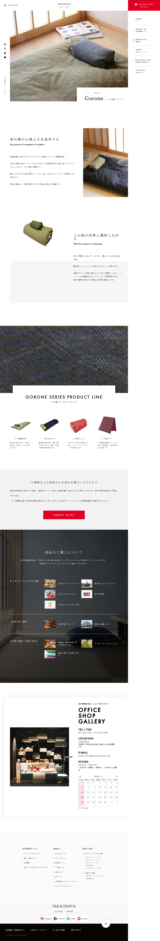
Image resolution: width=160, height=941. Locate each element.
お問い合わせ (75, 930)
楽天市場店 (89, 865)
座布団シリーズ (60, 862)
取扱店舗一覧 (90, 878)
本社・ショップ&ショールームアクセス (36, 867)
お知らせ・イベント (38, 930)
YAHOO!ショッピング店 (93, 868)
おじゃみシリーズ (60, 853)
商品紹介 (97, 93)
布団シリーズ (59, 872)
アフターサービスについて (63, 886)
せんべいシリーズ (60, 858)
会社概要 (27, 862)
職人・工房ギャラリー (31, 858)
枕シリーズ (58, 876)
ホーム (88, 93)
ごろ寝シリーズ (60, 867)
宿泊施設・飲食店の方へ (15, 930)
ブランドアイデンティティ (32, 853)
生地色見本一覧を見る (64, 514)
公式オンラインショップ (93, 857)
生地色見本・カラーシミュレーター (66, 881)
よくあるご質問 (58, 930)
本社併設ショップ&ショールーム (96, 875)
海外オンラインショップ (93, 860)
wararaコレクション (92, 862)
